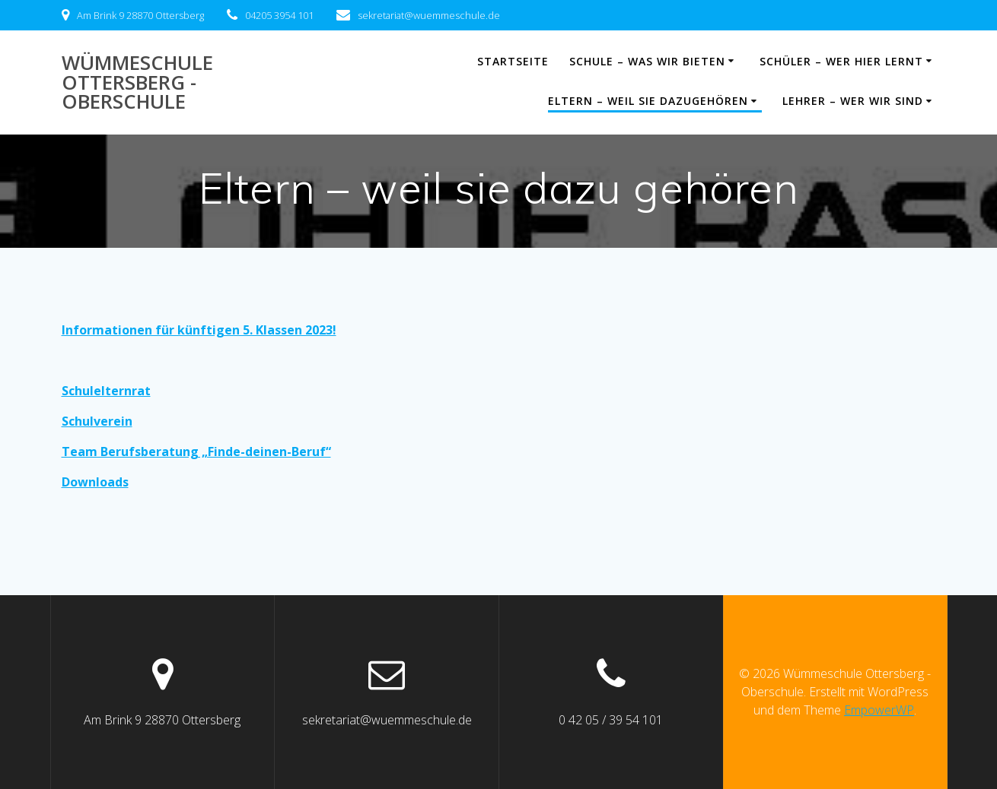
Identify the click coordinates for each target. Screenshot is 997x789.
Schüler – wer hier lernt (841, 61)
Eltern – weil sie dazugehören (648, 100)
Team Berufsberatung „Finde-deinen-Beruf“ (196, 451)
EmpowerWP (879, 710)
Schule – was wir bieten (647, 61)
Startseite (513, 61)
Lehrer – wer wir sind (852, 100)
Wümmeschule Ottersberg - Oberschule (137, 82)
